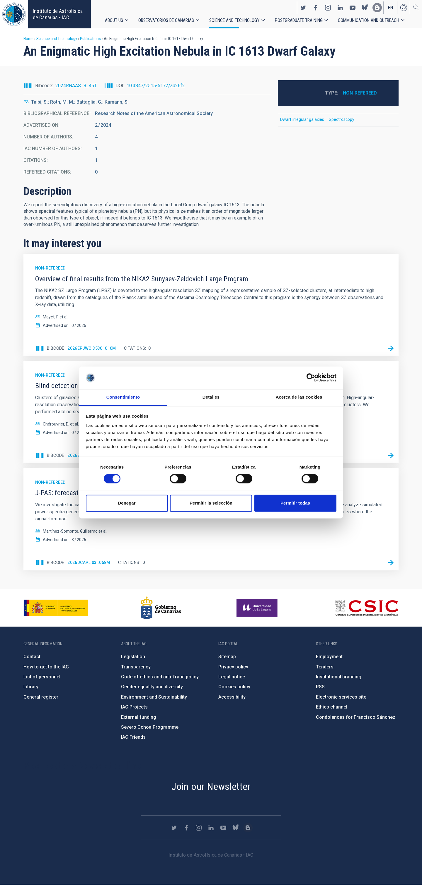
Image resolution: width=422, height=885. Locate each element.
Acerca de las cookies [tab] (299, 397)
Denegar (126, 502)
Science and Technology (234, 20)
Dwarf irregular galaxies (302, 119)
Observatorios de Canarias (166, 20)
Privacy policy (233, 667)
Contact (31, 656)
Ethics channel (331, 707)
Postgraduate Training (299, 20)
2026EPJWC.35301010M (91, 348)
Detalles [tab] (211, 397)
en (390, 7)
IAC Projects (134, 707)
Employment (329, 656)
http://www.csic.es (366, 608)
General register (40, 697)
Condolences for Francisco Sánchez (355, 717)
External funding (138, 717)
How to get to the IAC (46, 667)
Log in (403, 7)
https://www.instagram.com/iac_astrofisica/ (328, 7)
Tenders (324, 667)
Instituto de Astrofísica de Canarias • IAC (58, 14)
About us (114, 20)
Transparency (136, 667)
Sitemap (227, 656)
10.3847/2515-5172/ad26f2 (156, 85)
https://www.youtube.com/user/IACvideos (352, 7)
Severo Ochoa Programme (149, 727)
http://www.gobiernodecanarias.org (160, 608)
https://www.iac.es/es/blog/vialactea (377, 7)
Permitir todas (295, 502)
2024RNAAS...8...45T (76, 85)
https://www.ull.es (258, 608)
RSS (320, 687)
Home (28, 38)
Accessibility (232, 697)
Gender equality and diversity (152, 687)
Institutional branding (338, 677)
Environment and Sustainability (154, 697)
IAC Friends (133, 737)
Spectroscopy (341, 119)
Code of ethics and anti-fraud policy (160, 677)
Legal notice (231, 677)
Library (30, 687)
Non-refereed (360, 93)
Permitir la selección (211, 502)
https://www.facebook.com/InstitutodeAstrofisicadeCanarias (315, 7)
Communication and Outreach (368, 20)
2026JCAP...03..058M (88, 562)
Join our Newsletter (211, 786)
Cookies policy (234, 687)
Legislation (133, 656)
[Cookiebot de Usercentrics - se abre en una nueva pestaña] (310, 377)
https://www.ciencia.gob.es (56, 607)
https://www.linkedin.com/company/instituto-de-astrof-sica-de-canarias (340, 7)
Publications (90, 38)
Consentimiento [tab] (123, 397)
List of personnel (41, 677)
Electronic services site (341, 697)
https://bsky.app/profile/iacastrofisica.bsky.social (365, 7)
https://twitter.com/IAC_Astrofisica (303, 7)
